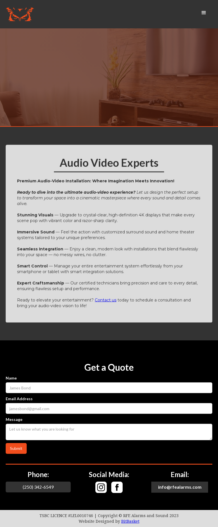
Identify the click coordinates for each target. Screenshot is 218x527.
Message (14, 419)
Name (11, 378)
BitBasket (130, 521)
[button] (203, 12)
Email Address (19, 398)
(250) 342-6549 (38, 487)
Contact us (105, 300)
